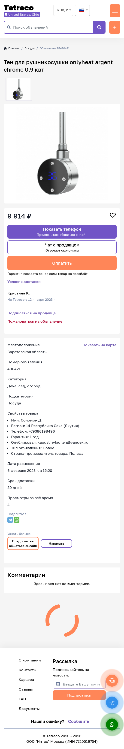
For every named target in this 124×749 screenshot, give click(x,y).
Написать (56, 543)
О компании (30, 660)
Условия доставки (24, 281)
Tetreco (19, 7)
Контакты (27, 669)
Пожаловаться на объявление (34, 321)
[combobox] (63, 10)
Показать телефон (62, 232)
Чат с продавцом (62, 247)
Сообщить (78, 721)
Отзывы (26, 689)
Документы (29, 708)
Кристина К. (18, 293)
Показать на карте (99, 345)
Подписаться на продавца (31, 313)
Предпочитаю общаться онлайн (23, 543)
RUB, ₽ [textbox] (62, 10)
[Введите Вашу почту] (84, 684)
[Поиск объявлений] (53, 27)
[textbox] (82, 10)
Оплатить (62, 263)
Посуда (29, 48)
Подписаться (79, 695)
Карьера (26, 679)
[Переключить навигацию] (115, 10)
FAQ (22, 699)
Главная (11, 48)
